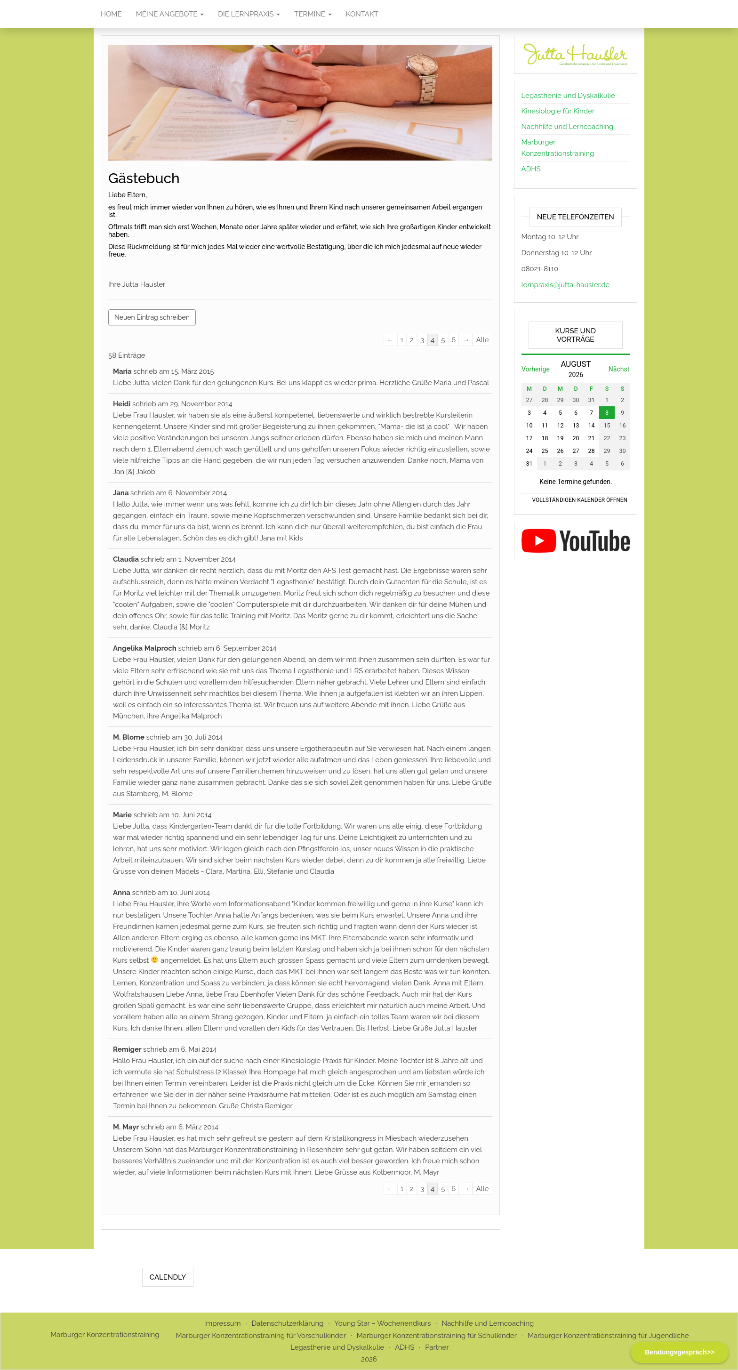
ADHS (531, 169)
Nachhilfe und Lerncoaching (567, 126)
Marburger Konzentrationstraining (104, 1334)
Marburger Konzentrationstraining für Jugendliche (608, 1335)
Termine (313, 14)
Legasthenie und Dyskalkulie (568, 95)
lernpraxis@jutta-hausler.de (565, 285)
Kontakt (362, 14)
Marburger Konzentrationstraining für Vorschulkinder (261, 1335)
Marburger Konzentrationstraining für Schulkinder (437, 1335)
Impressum (222, 1323)
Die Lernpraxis (249, 14)
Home (111, 14)
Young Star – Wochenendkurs (382, 1323)
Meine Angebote (170, 14)
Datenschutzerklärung (287, 1323)
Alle (482, 340)
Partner (437, 1347)
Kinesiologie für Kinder (558, 111)
